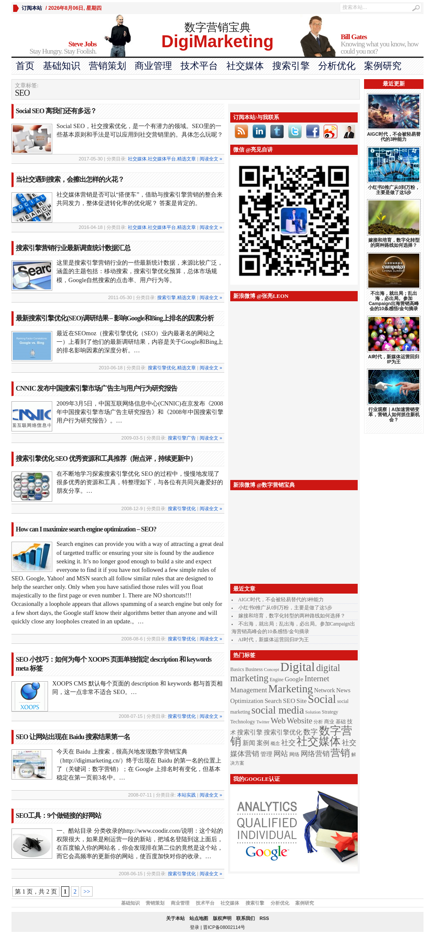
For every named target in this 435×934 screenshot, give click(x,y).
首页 (25, 65)
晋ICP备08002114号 (224, 927)
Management (248, 690)
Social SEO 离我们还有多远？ (56, 110)
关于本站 (175, 918)
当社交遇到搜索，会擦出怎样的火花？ (70, 179)
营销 (340, 752)
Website (299, 720)
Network (324, 690)
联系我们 (245, 918)
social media (277, 710)
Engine (277, 680)
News (343, 690)
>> (86, 891)
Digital (297, 667)
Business (254, 669)
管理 (266, 754)
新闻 (249, 743)
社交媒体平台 (162, 158)
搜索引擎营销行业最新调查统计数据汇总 (73, 247)
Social (322, 699)
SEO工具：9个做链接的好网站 (58, 815)
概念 (275, 743)
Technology (242, 722)
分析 (318, 722)
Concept (271, 669)
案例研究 (382, 65)
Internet (317, 678)
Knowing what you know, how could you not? (382, 44)
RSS (264, 918)
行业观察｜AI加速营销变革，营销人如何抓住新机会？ (394, 414)
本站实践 (186, 794)
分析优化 (337, 65)
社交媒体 (245, 65)
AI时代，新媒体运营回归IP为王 (273, 639)
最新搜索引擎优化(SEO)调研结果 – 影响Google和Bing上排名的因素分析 (115, 318)
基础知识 (61, 65)
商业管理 (153, 65)
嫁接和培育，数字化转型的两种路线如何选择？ (291, 615)
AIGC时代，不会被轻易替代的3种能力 (281, 599)
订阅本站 (32, 8)
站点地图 (198, 918)
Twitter (263, 722)
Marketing (290, 688)
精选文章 (186, 158)
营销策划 (107, 65)
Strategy (330, 712)
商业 (329, 722)
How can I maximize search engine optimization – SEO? (86, 529)
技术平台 (199, 65)
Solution (313, 712)
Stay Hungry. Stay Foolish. (53, 47)
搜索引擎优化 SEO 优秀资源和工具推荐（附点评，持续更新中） (106, 458)
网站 (281, 753)
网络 (294, 754)
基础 (341, 722)
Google (294, 679)
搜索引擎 (291, 65)
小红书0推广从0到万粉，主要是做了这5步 (285, 607)
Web (278, 720)
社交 (288, 743)
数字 (310, 732)
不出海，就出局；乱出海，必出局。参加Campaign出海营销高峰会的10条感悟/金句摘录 (394, 301)
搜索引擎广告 (182, 437)
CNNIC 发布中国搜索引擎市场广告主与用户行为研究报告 (96, 388)
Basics (237, 669)
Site (302, 700)
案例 (263, 743)
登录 (194, 927)
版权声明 (222, 918)
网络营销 (315, 753)
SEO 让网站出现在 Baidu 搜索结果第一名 (73, 736)
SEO (289, 700)
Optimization (246, 700)
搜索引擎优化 (162, 367)
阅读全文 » (211, 158)
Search (273, 700)
